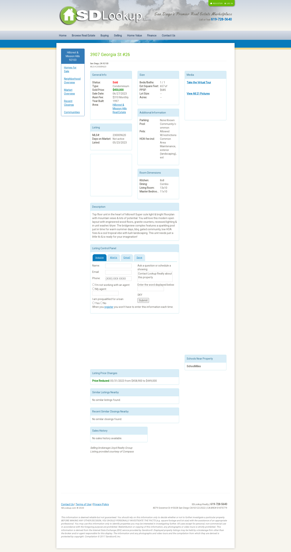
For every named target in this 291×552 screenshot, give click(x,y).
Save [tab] (139, 257)
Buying (105, 35)
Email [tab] (127, 257)
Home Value (134, 35)
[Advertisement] (73, 176)
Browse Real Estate (83, 35)
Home (62, 35)
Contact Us (168, 35)
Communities (72, 112)
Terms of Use (83, 504)
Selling (118, 35)
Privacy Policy (101, 504)
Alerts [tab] (113, 257)
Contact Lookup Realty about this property (155, 276)
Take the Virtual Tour (199, 82)
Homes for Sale (70, 69)
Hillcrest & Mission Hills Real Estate (120, 108)
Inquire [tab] (99, 257)
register (108, 306)
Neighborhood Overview (72, 80)
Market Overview (69, 91)
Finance (151, 35)
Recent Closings (69, 103)
